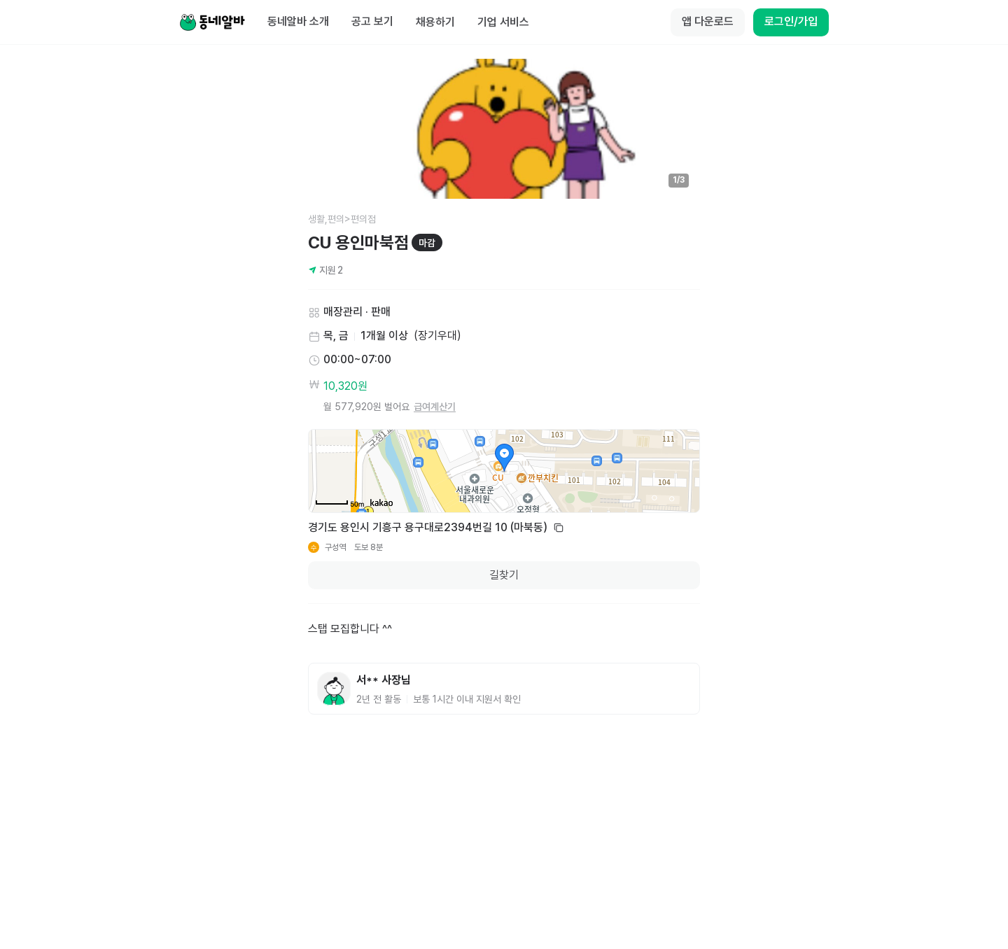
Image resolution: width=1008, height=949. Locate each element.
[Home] (212, 22)
